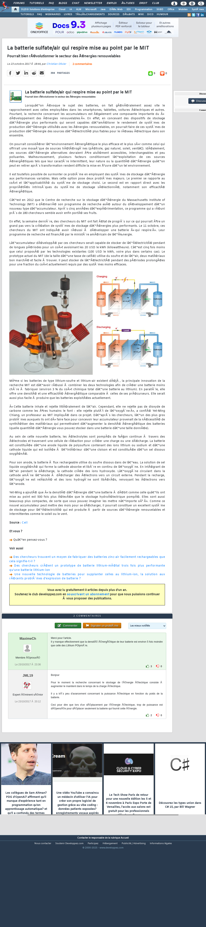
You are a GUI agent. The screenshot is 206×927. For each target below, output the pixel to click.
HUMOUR (162, 14)
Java (103, 9)
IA (70, 9)
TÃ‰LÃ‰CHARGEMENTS (90, 14)
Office (170, 9)
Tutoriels (36, 3)
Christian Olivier (56, 76)
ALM (78, 9)
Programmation (143, 9)
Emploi (111, 3)
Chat (75, 3)
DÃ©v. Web (115, 9)
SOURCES (113, 14)
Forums (19, 3)
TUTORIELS (27, 14)
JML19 (28, 712)
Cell (25, 535)
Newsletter (93, 3)
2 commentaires (82, 76)
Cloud (62, 9)
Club (155, 3)
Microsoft (90, 9)
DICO (150, 14)
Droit (143, 3)
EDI (129, 9)
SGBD (159, 9)
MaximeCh (27, 675)
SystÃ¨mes (198, 9)
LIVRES (68, 14)
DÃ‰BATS (129, 14)
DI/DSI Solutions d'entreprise (38, 9)
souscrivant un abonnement (88, 606)
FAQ (51, 3)
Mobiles (183, 9)
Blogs (62, 3)
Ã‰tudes (128, 3)
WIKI (141, 14)
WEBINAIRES (53, 14)
